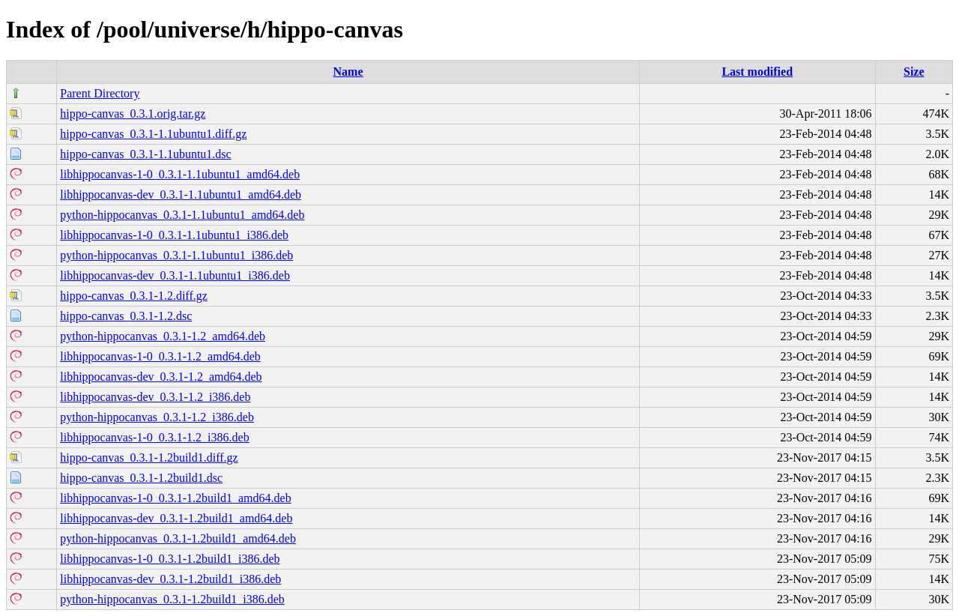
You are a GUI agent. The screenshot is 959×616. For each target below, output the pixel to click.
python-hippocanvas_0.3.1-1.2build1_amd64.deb (178, 538)
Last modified (757, 71)
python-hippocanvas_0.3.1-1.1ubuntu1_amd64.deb (182, 214)
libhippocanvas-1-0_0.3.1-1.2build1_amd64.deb (175, 498)
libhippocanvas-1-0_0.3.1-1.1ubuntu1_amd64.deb (180, 174)
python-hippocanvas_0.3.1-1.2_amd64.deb (162, 336)
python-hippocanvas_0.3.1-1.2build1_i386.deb (172, 599)
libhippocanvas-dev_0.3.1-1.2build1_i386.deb (170, 579)
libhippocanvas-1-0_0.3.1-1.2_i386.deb (154, 437)
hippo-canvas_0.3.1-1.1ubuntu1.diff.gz (153, 133)
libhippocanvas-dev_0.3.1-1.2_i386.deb (155, 396)
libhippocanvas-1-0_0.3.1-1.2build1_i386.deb (169, 558)
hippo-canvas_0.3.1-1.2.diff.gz (134, 295)
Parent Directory (99, 93)
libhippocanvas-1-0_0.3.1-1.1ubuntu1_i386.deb (174, 235)
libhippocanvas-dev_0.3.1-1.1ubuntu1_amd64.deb (180, 194)
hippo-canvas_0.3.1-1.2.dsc (126, 315)
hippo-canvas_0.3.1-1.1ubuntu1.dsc (145, 154)
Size (914, 71)
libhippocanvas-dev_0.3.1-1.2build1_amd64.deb (176, 518)
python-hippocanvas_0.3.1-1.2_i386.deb (157, 417)
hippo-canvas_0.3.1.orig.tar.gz (132, 113)
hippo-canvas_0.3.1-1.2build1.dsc (141, 477)
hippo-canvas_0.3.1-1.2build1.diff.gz (149, 457)
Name (348, 71)
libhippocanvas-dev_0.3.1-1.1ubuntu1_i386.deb (175, 275)
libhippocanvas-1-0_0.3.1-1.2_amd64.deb (160, 356)
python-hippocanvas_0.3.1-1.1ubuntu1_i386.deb (176, 255)
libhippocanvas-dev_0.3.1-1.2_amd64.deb (160, 376)
